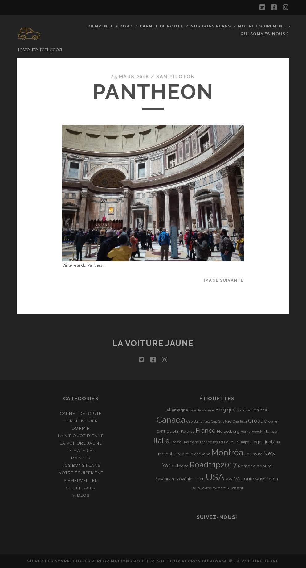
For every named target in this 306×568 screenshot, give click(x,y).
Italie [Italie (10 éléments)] (161, 440)
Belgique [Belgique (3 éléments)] (225, 410)
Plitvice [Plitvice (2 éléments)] (182, 465)
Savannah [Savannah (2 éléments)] (165, 478)
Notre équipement (262, 26)
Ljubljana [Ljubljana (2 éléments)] (271, 441)
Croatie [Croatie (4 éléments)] (257, 420)
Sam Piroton (175, 77)
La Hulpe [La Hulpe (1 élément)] (242, 442)
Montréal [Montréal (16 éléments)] (228, 452)
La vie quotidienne (81, 435)
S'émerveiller (81, 480)
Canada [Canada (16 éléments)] (171, 419)
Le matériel (81, 450)
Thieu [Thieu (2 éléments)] (199, 478)
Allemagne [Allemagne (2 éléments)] (177, 409)
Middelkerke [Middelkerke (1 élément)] (200, 454)
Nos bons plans (210, 26)
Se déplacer (81, 488)
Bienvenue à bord (110, 26)
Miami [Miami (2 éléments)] (183, 453)
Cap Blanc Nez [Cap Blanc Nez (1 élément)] (198, 421)
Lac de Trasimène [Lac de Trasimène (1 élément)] (185, 442)
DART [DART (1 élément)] (161, 431)
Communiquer (81, 421)
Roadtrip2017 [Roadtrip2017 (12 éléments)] (213, 464)
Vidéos (80, 495)
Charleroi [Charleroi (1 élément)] (240, 421)
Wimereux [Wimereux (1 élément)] (221, 488)
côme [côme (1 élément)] (272, 421)
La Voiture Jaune (81, 443)
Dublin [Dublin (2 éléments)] (173, 431)
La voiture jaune (153, 343)
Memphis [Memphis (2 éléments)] (167, 453)
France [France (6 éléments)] (206, 430)
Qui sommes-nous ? (264, 33)
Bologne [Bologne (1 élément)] (243, 410)
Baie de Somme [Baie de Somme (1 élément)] (201, 410)
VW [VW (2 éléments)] (229, 478)
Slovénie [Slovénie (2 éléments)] (183, 478)
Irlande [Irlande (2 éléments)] (270, 431)
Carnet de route (161, 26)
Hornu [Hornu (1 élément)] (246, 431)
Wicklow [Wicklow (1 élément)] (205, 488)
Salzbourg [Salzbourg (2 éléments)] (261, 465)
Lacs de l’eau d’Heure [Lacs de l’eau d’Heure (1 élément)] (217, 442)
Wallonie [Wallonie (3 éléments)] (244, 479)
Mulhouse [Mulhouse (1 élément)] (254, 454)
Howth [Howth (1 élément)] (257, 431)
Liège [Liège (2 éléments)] (255, 441)
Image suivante (224, 280)
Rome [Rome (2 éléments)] (244, 465)
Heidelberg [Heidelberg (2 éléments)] (228, 431)
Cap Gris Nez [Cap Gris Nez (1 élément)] (221, 421)
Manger (80, 458)
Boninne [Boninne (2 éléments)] (259, 409)
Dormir (81, 428)
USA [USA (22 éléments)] (215, 477)
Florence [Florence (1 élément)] (187, 431)
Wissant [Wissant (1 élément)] (237, 488)
